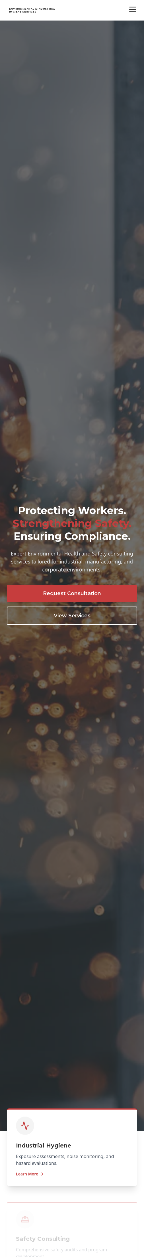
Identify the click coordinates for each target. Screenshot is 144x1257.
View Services (72, 616)
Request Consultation (72, 593)
